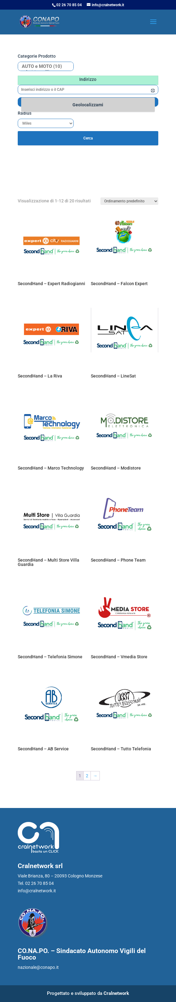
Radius (24, 113)
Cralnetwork (116, 993)
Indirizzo (87, 79)
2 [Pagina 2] (87, 775)
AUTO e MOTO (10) (43, 66)
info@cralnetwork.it (37, 890)
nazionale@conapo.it (38, 967)
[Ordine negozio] (129, 201)
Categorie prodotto (37, 56)
